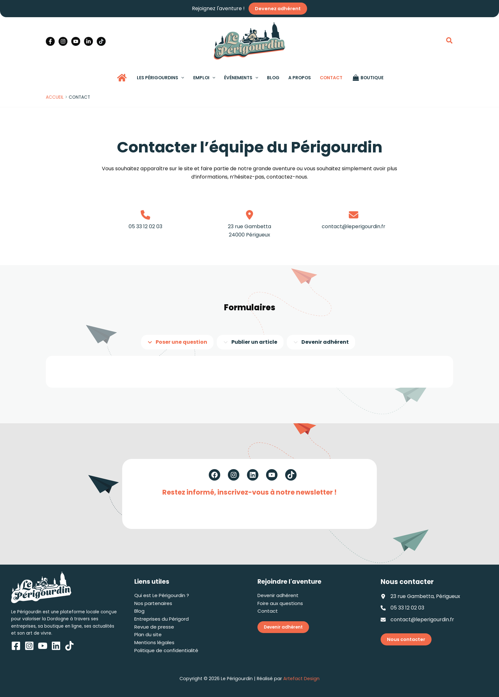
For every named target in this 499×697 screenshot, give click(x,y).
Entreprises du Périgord (161, 619)
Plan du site (148, 634)
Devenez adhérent (278, 8)
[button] (449, 41)
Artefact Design (301, 678)
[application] (181, 77)
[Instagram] (63, 41)
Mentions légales (154, 642)
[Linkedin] (88, 41)
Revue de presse (154, 626)
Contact (267, 611)
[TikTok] (101, 41)
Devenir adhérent (278, 595)
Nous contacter (406, 639)
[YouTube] (75, 41)
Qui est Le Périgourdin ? (161, 595)
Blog (139, 611)
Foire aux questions (280, 603)
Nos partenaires (153, 603)
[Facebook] (50, 41)
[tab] (177, 342)
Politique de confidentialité (166, 650)
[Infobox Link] (145, 227)
